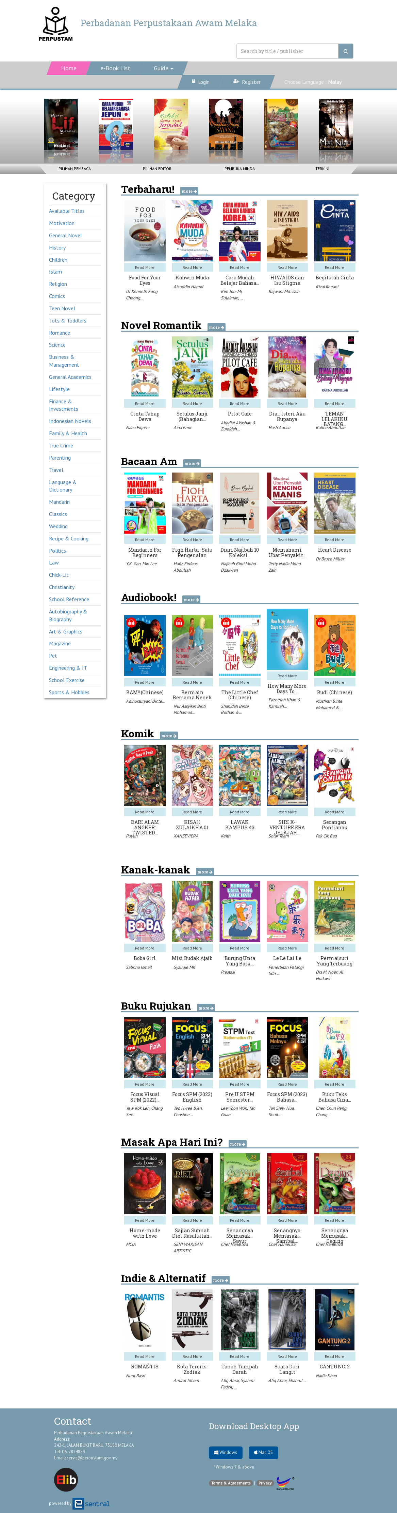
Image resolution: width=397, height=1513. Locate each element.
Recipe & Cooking (68, 538)
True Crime (61, 445)
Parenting (60, 457)
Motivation (62, 223)
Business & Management (64, 360)
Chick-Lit (59, 574)
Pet (53, 655)
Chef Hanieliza (234, 1244)
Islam (55, 271)
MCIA (131, 1244)
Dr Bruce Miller (330, 559)
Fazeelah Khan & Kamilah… (284, 703)
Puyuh (131, 836)
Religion (58, 283)
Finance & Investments (63, 405)
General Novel (65, 235)
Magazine (60, 643)
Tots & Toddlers (67, 320)
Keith (225, 836)
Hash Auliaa (279, 427)
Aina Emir (182, 427)
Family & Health (68, 433)
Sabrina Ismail (139, 967)
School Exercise (67, 680)
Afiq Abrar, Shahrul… (287, 1380)
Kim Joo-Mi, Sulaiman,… (232, 295)
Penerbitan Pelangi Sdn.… (285, 970)
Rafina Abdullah (330, 427)
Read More (144, 267)
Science (57, 344)
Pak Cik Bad (326, 836)
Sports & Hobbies (69, 692)
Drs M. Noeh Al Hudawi (329, 975)
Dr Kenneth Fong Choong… (142, 295)
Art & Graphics (65, 631)
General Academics (70, 376)
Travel (56, 469)
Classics (58, 514)
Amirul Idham (186, 1380)
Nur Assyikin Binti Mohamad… (189, 709)
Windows (225, 1452)
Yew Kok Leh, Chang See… (144, 1111)
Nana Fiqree (137, 427)
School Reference (69, 599)
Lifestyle (59, 389)
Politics (57, 550)
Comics (57, 296)
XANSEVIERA (185, 836)
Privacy (265, 1483)
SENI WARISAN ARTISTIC (187, 1247)
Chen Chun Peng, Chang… (331, 1111)
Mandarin (59, 501)
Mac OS (263, 1452)
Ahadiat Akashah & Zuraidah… (238, 426)
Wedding (58, 526)
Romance (59, 332)
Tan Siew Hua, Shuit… (281, 1111)
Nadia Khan (326, 1376)
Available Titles (67, 210)
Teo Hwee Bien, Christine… (187, 1111)
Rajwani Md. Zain (283, 291)
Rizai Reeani (327, 287)
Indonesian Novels (70, 421)
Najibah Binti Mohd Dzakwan (238, 567)
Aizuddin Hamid (188, 287)
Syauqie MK (184, 967)
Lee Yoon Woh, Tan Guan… (238, 1111)
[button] (163, 68)
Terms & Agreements (231, 1483)
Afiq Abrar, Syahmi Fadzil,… (237, 1384)
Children (58, 259)
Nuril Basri (135, 1376)
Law (54, 562)
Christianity (62, 587)
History (57, 247)
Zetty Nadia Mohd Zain (284, 567)
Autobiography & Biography (68, 615)
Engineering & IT (68, 667)
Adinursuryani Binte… (145, 701)
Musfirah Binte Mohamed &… (329, 704)
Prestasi (228, 972)
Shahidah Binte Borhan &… (235, 709)
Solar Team (278, 836)
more (189, 191)
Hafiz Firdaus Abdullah (185, 567)
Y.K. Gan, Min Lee (141, 564)
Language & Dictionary (63, 486)
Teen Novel (62, 308)
